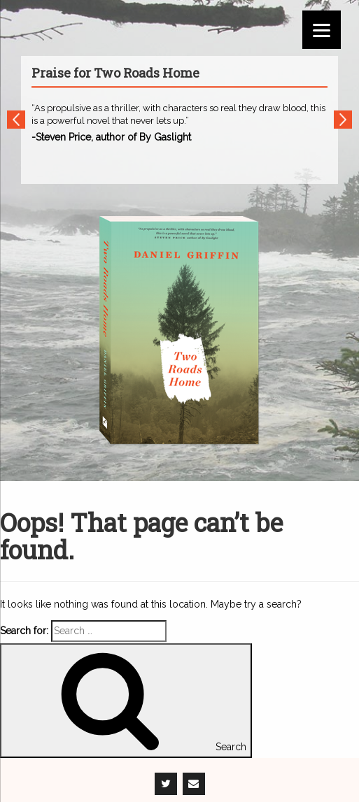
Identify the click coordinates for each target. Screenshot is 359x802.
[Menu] (321, 29)
